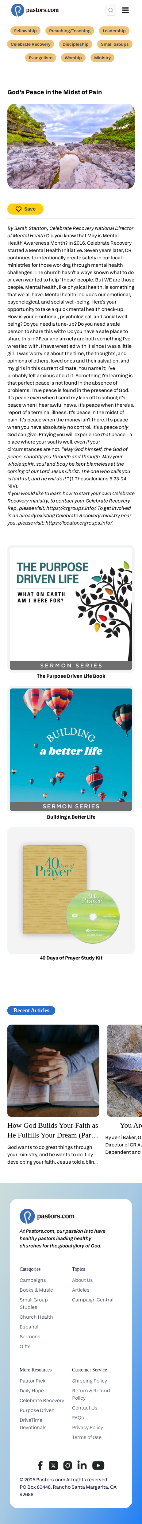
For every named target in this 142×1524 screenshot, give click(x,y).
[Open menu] (125, 10)
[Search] (110, 10)
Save (25, 209)
